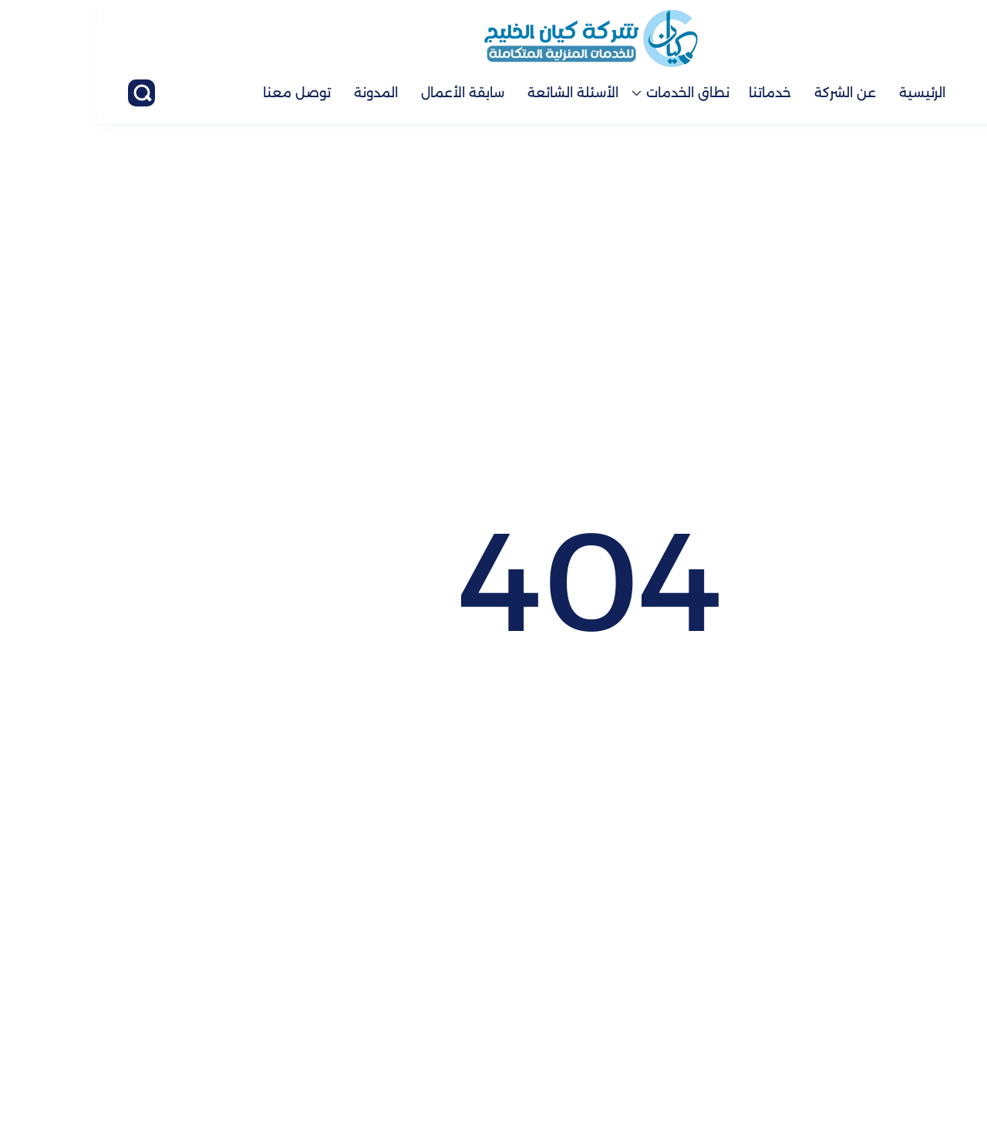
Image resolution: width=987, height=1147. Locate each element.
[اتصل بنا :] (933, 1023)
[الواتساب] (933, 1081)
